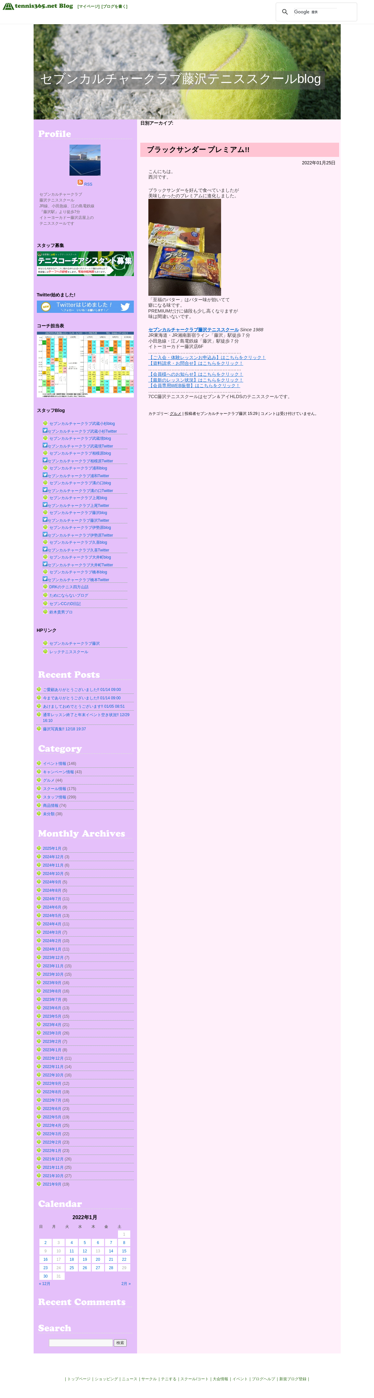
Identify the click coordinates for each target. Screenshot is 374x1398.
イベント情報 (54, 763)
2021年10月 (53, 1176)
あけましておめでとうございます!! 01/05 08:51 (84, 706)
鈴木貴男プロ (61, 612)
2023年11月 (53, 966)
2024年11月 (53, 865)
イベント (240, 1379)
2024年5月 (52, 915)
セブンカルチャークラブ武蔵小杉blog (82, 423)
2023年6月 (52, 1008)
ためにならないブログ (68, 595)
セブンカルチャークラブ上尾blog (78, 498)
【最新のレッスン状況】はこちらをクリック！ (195, 380)
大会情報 (220, 1379)
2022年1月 (52, 1150)
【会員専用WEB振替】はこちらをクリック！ (194, 385)
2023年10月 (53, 974)
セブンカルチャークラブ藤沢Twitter (76, 520)
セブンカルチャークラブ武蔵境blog (80, 438)
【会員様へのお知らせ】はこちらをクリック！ (195, 374)
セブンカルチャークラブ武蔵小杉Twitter (80, 431)
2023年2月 (52, 1041)
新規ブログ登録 (292, 1379)
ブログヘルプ (263, 1379)
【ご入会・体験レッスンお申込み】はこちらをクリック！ (207, 357)
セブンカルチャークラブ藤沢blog (78, 512)
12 (85, 1251)
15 (124, 1251)
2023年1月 (52, 1050)
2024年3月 (52, 932)
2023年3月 (52, 1033)
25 (71, 1268)
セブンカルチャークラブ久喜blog (78, 542)
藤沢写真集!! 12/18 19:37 (64, 729)
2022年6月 (52, 1108)
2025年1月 (52, 848)
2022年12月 (53, 1058)
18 (71, 1259)
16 (45, 1259)
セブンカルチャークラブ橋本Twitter (76, 580)
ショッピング (106, 1379)
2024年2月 (52, 941)
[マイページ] (89, 6)
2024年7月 (52, 899)
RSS (88, 184)
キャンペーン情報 (58, 772)
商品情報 (51, 805)
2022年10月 (53, 1075)
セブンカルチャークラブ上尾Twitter (76, 505)
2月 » (126, 1283)
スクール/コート (194, 1379)
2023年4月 (52, 1025)
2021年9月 (52, 1184)
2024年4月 (52, 924)
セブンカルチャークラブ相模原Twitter (78, 461)
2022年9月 (52, 1083)
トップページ (79, 1379)
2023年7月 (52, 999)
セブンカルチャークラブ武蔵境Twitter (78, 446)
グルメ (175, 413)
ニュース (129, 1379)
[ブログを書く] (114, 6)
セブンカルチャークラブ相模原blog (80, 453)
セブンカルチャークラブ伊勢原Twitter (78, 535)
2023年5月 (52, 1016)
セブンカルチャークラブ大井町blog (80, 557)
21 (111, 1259)
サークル (149, 1379)
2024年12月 (53, 857)
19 (85, 1259)
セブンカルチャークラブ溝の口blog (80, 483)
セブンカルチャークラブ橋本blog (78, 572)
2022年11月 (53, 1066)
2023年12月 (53, 957)
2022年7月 (52, 1100)
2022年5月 (52, 1117)
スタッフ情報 (54, 797)
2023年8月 (52, 991)
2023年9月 (52, 983)
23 (45, 1268)
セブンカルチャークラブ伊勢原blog (80, 527)
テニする (168, 1379)
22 (124, 1259)
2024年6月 (52, 907)
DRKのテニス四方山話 (69, 587)
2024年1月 (52, 949)
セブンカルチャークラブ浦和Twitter (76, 476)
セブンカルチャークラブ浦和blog (78, 468)
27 (98, 1268)
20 (98, 1259)
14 (111, 1251)
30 (45, 1276)
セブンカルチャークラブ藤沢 (74, 643)
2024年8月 (52, 890)
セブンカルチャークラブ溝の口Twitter (78, 490)
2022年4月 (52, 1125)
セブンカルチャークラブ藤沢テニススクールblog (180, 79)
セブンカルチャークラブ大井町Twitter (78, 565)
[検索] (315, 12)
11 (71, 1251)
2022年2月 (52, 1142)
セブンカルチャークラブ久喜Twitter (76, 550)
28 (111, 1268)
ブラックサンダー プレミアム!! (198, 150)
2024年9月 (52, 882)
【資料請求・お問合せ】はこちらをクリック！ (195, 363)
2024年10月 (53, 873)
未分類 (49, 814)
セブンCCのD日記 (65, 603)
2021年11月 (53, 1167)
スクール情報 (54, 788)
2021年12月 (53, 1159)
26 (85, 1268)
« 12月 (44, 1283)
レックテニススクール (68, 652)
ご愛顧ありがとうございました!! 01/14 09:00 (82, 689)
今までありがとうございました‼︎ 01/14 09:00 (82, 698)
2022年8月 (52, 1092)
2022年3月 (52, 1134)
